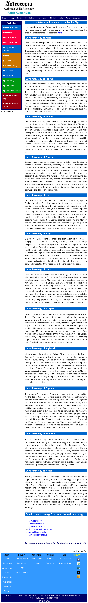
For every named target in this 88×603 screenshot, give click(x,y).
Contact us (50, 563)
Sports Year (8, 85)
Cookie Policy (22, 572)
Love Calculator (10, 42)
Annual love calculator (38, 532)
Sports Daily (8, 80)
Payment (36, 563)
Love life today (34, 521)
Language (76, 18)
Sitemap (50, 558)
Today (12, 18)
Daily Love (7, 32)
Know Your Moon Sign (11, 97)
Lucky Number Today (9, 49)
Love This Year (9, 37)
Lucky (45, 18)
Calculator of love (36, 523)
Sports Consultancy (11, 90)
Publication (7, 582)
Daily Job (7, 55)
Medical (53, 18)
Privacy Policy (22, 558)
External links (65, 563)
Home (4, 18)
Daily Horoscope (10, 27)
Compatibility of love (37, 535)
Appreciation (7, 577)
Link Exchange (65, 558)
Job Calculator (9, 60)
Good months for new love (40, 529)
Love (38, 18)
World (68, 18)
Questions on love (36, 526)
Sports (19, 18)
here (60, 33)
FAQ (22, 568)
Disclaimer (21, 563)
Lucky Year (8, 75)
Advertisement (36, 558)
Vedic (61, 18)
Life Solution (29, 18)
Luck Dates (8, 70)
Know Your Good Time (10, 105)
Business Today (10, 65)
